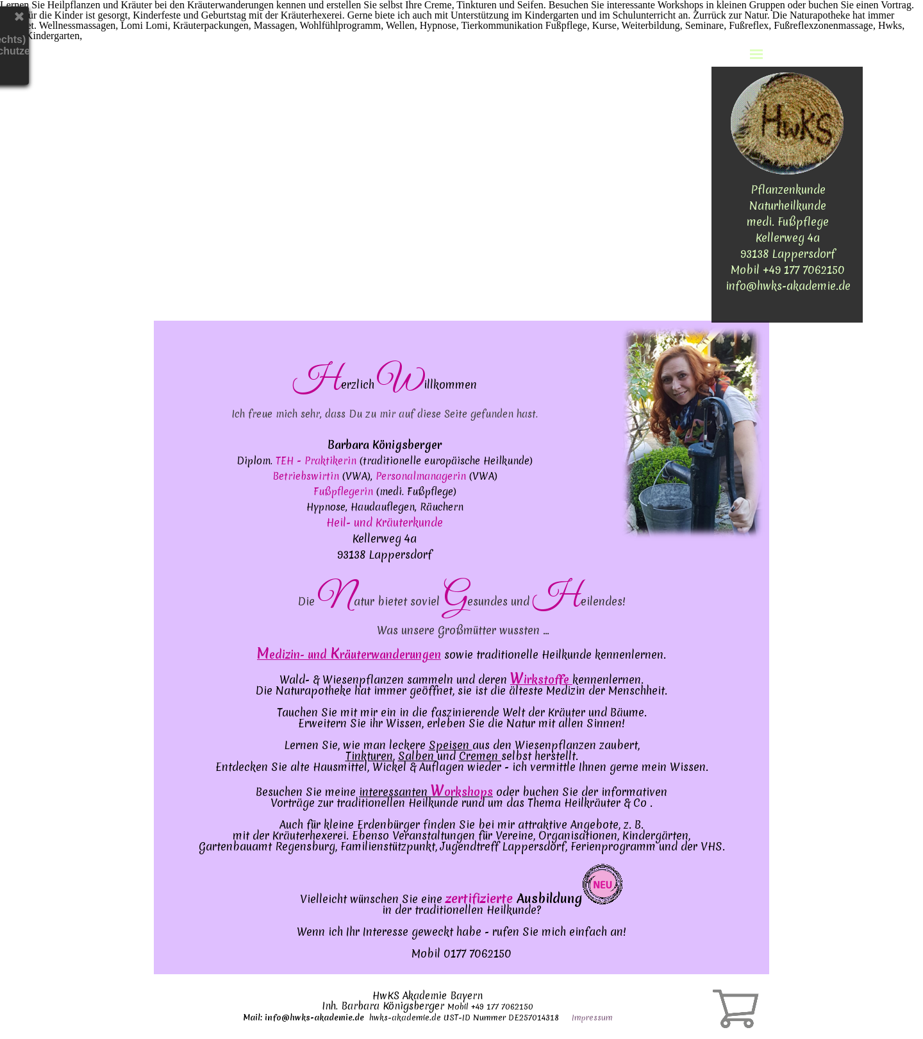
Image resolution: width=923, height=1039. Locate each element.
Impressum (592, 1017)
